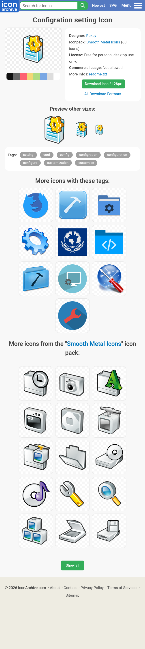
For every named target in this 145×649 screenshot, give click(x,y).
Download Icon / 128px (103, 84)
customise (86, 163)
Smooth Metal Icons (103, 42)
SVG (113, 5)
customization (57, 163)
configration (88, 155)
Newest (98, 5)
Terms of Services (122, 587)
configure (30, 163)
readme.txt (98, 74)
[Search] (82, 5)
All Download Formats (102, 94)
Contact (70, 587)
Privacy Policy (92, 587)
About (55, 587)
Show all (72, 565)
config (64, 155)
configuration (117, 155)
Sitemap (72, 595)
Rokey (91, 35)
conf (46, 155)
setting (28, 155)
